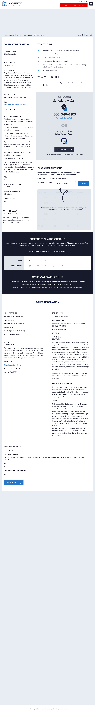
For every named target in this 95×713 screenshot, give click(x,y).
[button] (91, 4)
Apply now (65, 149)
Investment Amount (44, 182)
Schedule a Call (64, 118)
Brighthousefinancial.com (13, 365)
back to (8, 35)
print (80, 35)
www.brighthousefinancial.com (15, 105)
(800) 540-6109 (66, 2)
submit (83, 183)
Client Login (83, 2)
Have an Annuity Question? (74, 6)
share (89, 35)
